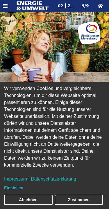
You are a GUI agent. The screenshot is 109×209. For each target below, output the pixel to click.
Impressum (15, 178)
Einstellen (13, 187)
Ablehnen (28, 199)
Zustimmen (79, 199)
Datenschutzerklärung (53, 178)
